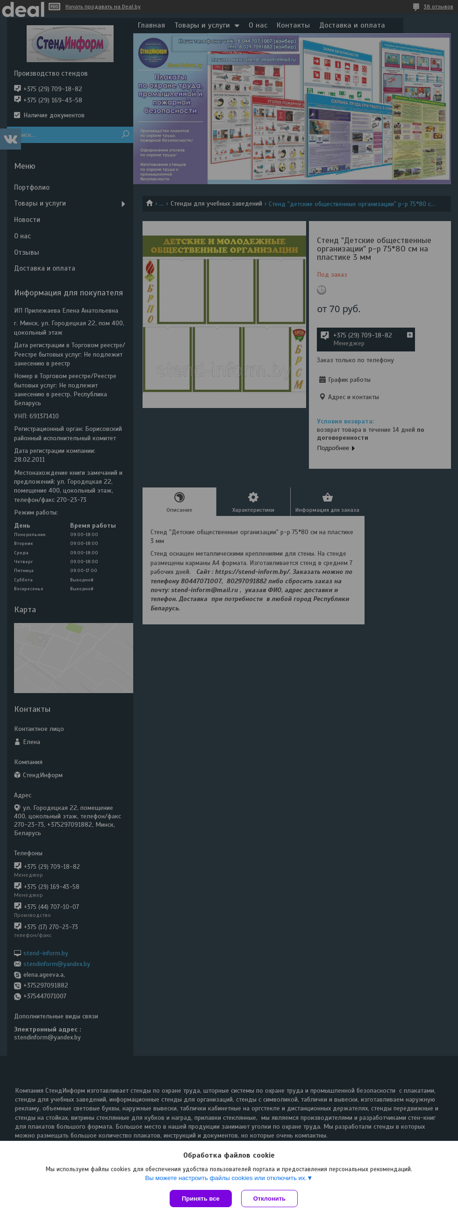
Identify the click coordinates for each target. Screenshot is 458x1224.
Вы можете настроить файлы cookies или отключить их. (226, 1177)
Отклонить (269, 1198)
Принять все (201, 1198)
